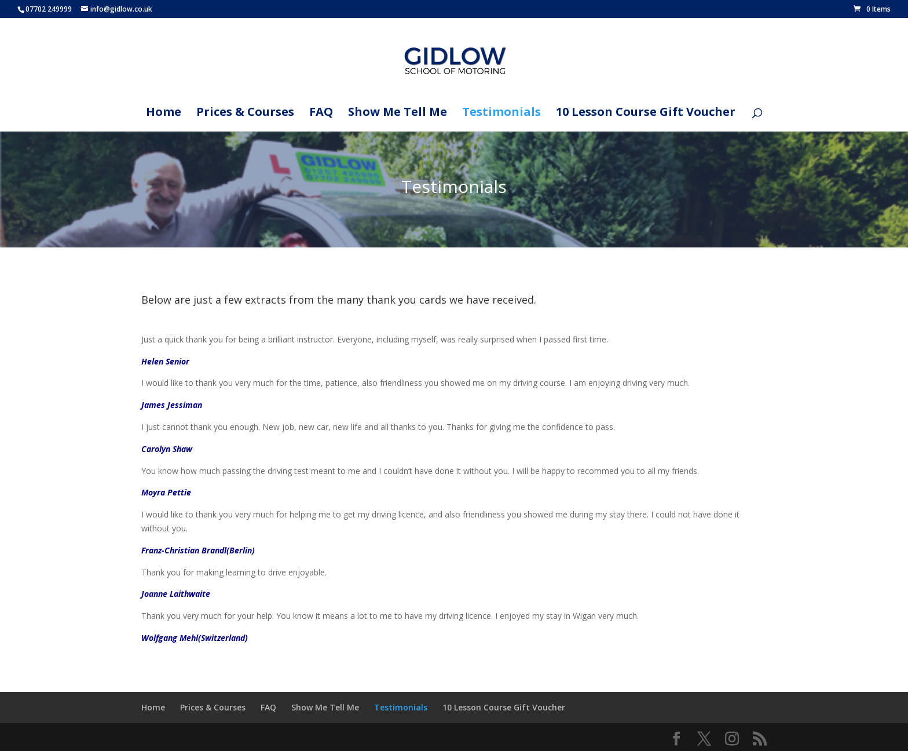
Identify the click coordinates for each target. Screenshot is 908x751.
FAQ (321, 113)
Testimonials (501, 113)
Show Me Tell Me (397, 113)
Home (163, 113)
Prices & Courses (245, 113)
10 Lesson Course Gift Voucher (645, 113)
